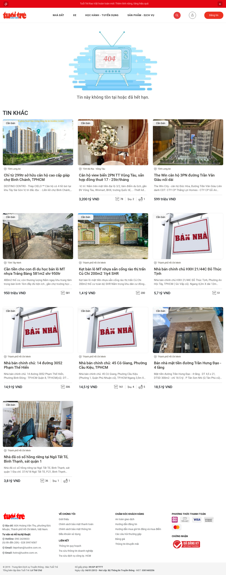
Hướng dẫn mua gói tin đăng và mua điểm (138, 529)
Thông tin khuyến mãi (127, 544)
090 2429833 (22, 538)
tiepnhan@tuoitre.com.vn (27, 547)
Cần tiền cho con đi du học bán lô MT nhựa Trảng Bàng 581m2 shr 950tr (34, 271)
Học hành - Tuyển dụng (102, 15)
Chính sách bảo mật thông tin (75, 529)
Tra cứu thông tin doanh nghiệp (76, 550)
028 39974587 (29, 542)
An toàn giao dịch (124, 519)
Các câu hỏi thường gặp (128, 534)
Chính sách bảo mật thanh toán (76, 524)
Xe (74, 15)
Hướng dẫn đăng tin (126, 524)
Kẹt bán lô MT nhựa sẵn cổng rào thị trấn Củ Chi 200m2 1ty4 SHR (112, 271)
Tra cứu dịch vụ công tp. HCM (75, 555)
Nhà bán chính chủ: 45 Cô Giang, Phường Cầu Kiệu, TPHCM (113, 365)
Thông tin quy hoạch (70, 545)
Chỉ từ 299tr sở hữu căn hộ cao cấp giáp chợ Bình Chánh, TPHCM (37, 177)
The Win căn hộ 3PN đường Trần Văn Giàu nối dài (184, 177)
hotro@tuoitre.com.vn (25, 552)
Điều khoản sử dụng (70, 534)
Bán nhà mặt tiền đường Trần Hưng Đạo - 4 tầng (187, 365)
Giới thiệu (64, 519)
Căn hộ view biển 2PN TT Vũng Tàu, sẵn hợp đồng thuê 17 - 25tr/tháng (111, 177)
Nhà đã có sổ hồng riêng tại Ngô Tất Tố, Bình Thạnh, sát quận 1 (36, 459)
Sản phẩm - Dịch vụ (140, 15)
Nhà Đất (58, 15)
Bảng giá (120, 539)
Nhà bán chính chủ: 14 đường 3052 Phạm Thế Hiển (33, 365)
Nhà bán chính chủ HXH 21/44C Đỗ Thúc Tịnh (187, 271)
